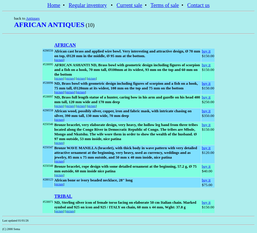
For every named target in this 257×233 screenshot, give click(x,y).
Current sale (129, 5)
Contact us (198, 5)
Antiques (33, 18)
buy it (206, 51)
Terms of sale (164, 5)
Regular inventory (88, 5)
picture (59, 60)
